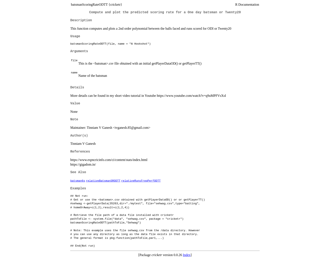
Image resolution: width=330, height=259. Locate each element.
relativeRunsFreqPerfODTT (141, 180)
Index (186, 255)
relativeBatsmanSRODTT (103, 180)
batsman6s (77, 180)
